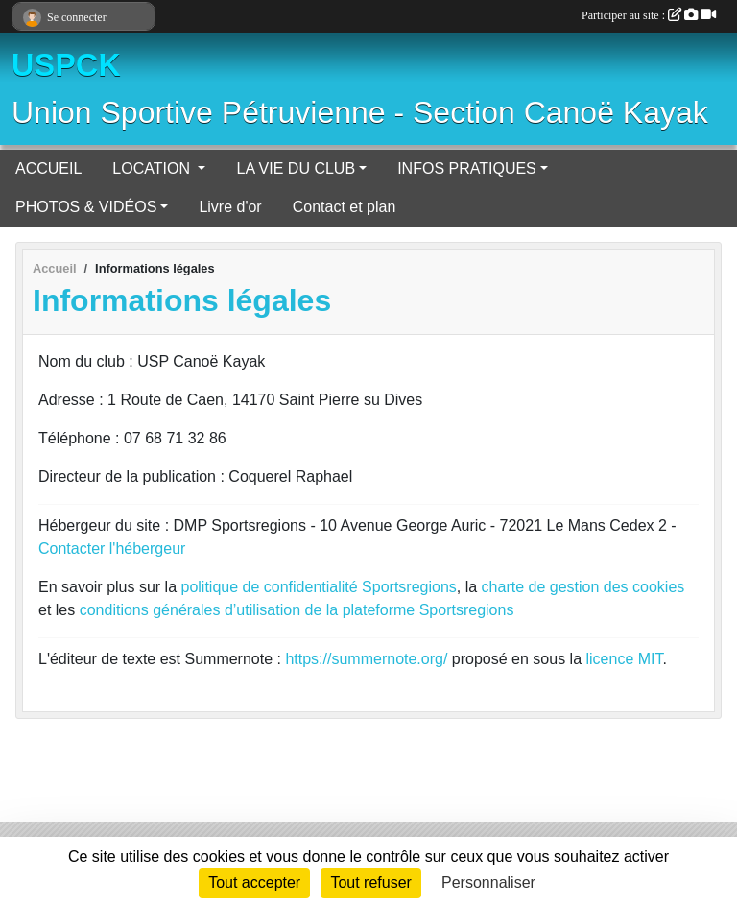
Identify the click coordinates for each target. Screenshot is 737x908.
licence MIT (623, 659)
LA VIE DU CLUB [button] (295, 168)
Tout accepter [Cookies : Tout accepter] (254, 882)
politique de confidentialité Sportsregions (319, 587)
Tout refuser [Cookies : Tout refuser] (370, 882)
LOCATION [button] (153, 168)
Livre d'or (230, 207)
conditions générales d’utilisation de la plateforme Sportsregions (297, 610)
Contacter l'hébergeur (111, 548)
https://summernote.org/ (366, 659)
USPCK (66, 65)
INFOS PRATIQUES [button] (466, 168)
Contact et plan (344, 207)
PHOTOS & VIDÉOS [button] (85, 207)
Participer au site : (649, 15)
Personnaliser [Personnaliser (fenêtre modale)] (488, 882)
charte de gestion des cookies (583, 587)
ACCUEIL (48, 168)
